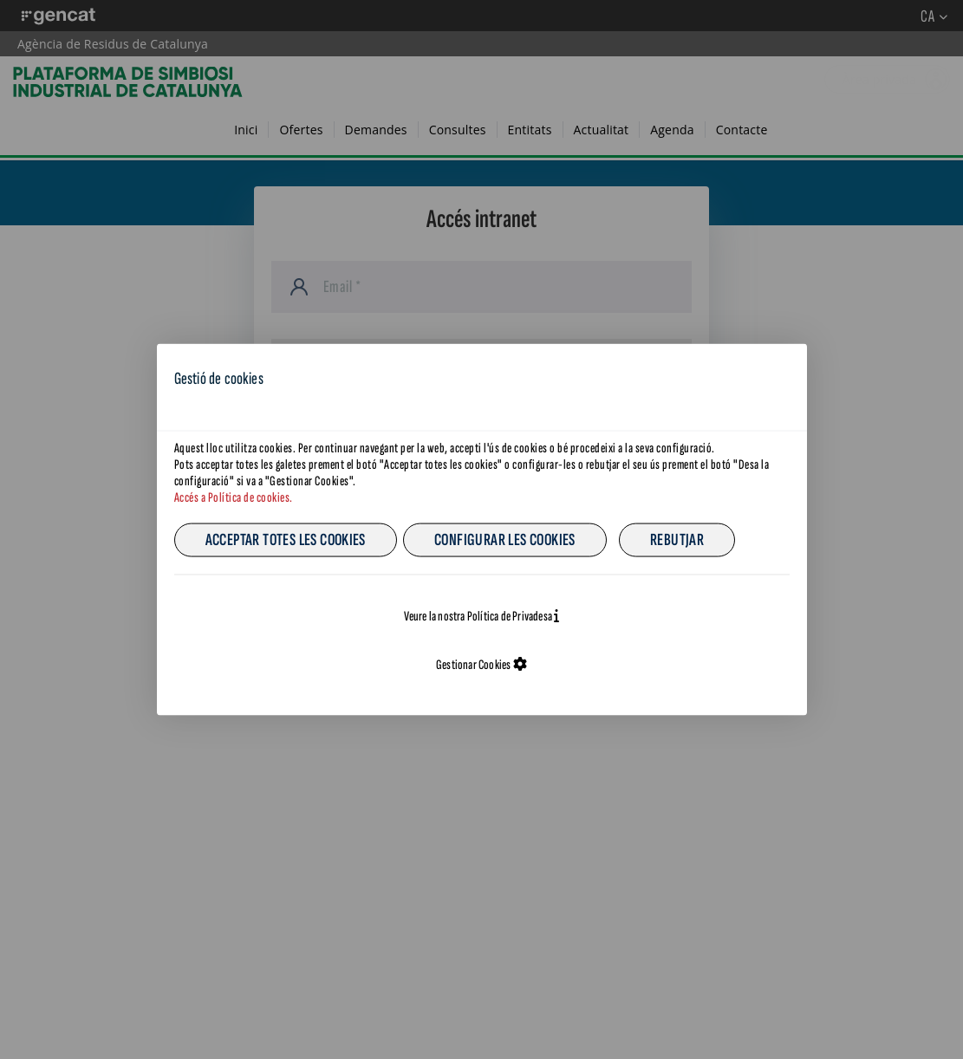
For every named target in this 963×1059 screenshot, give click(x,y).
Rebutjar (677, 540)
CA (775, 373)
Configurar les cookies (505, 540)
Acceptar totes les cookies (285, 540)
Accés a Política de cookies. (233, 498)
